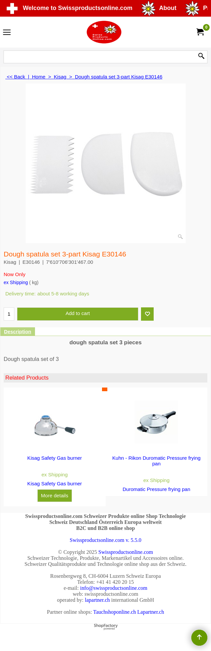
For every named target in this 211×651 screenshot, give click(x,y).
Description (17, 331)
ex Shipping (16, 282)
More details (54, 495)
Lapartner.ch (150, 612)
